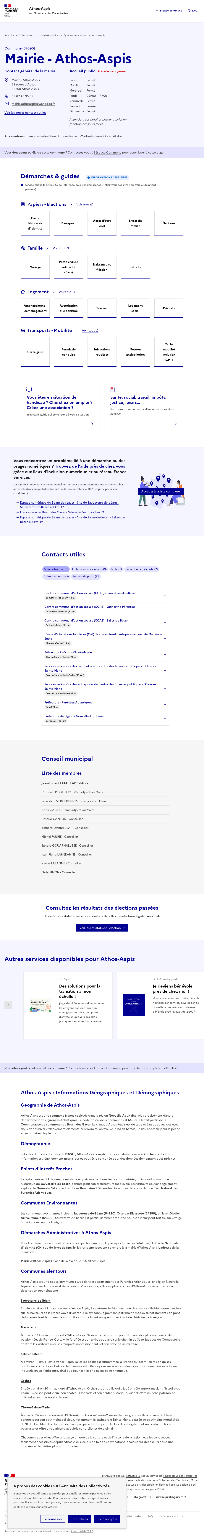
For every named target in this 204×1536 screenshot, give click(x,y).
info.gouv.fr (140, 1497)
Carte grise (35, 352)
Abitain (118, 136)
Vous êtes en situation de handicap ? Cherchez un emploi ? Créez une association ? (59, 402)
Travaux (102, 308)
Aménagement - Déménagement (35, 308)
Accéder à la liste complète (160, 491)
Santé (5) (116, 569)
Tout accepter (107, 1519)
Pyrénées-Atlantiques (75, 35)
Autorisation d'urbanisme (69, 308)
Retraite (135, 267)
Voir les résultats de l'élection (100, 928)
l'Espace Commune (107, 152)
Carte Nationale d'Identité (35, 223)
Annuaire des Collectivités (18, 35)
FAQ (194, 11)
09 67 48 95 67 (22, 96)
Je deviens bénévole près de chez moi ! (172, 988)
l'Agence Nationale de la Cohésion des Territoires (158, 1480)
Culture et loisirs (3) (56, 577)
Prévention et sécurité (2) (142, 569)
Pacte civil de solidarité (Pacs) (68, 267)
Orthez (26, 1380)
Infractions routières (102, 352)
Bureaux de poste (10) (86, 577)
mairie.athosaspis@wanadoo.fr (33, 103)
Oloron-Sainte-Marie (35, 1407)
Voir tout (82, 204)
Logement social (135, 308)
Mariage (35, 267)
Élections (168, 223)
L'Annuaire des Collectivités (119, 1476)
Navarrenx (28, 1327)
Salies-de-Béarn (32, 1354)
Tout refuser (79, 1519)
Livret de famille (135, 223)
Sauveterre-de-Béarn (41, 136)
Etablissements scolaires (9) (89, 569)
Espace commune (171, 11)
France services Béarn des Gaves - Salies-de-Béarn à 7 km (60, 512)
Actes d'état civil (102, 223)
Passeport (68, 223)
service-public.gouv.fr (169, 1497)
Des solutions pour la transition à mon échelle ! (79, 991)
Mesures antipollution (135, 352)
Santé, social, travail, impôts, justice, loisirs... (138, 400)
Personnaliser (52, 1519)
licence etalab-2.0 (80, 1531)
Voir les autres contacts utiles (25, 112)
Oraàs (107, 136)
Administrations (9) (56, 569)
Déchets (169, 308)
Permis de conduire (68, 352)
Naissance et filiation (102, 267)
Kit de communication (171, 1516)
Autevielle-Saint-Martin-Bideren (79, 136)
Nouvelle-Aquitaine (48, 35)
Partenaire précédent (8, 1005)
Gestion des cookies (130, 1516)
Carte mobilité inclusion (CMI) (169, 352)
